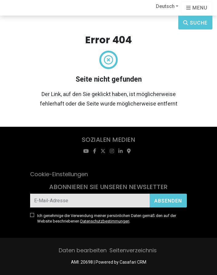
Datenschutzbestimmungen (104, 221)
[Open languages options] (196, 8)
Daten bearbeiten (83, 250)
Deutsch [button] (165, 6)
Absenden (168, 201)
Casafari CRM (133, 262)
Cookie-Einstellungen (59, 174)
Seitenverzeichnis (133, 250)
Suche (195, 23)
